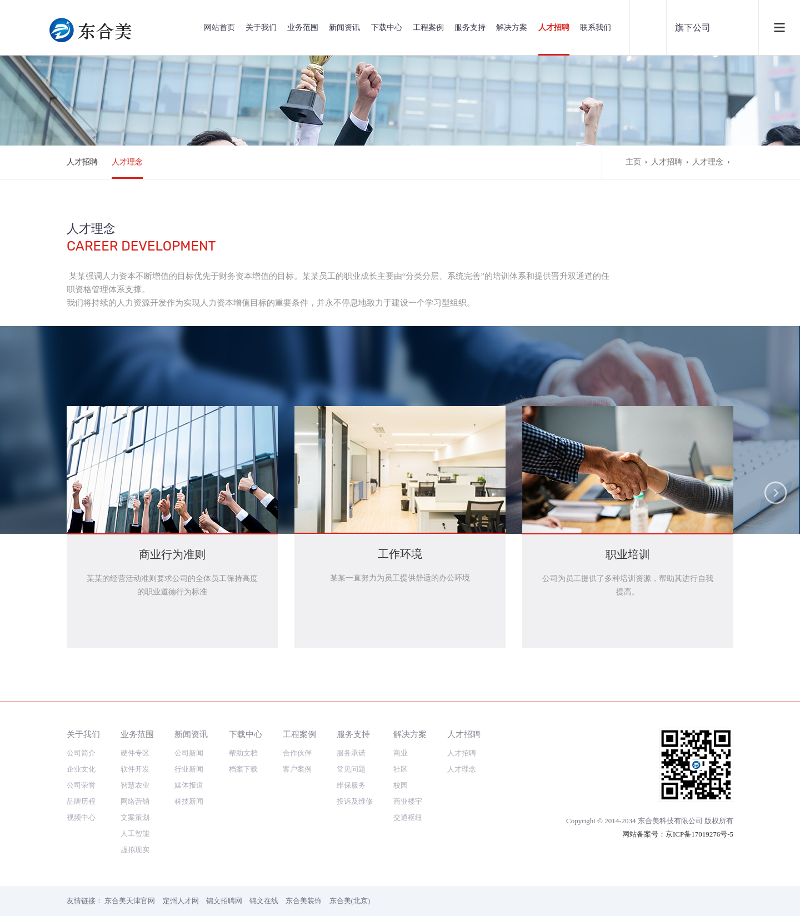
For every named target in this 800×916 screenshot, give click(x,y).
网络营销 (135, 801)
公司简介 (81, 753)
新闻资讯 (344, 27)
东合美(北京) (350, 901)
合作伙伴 (297, 753)
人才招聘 (553, 27)
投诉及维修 (355, 801)
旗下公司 (693, 27)
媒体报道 (188, 785)
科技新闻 (188, 801)
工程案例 (428, 27)
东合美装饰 (304, 901)
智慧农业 (135, 785)
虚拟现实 (135, 849)
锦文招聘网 (224, 901)
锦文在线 (263, 901)
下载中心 (386, 27)
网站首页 (219, 27)
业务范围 (302, 27)
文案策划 (135, 817)
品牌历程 (81, 801)
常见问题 (351, 769)
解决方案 (511, 27)
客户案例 (297, 769)
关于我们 (261, 27)
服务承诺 (351, 753)
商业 (400, 753)
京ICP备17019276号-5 (699, 834)
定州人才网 (181, 901)
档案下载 (243, 769)
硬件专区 (135, 753)
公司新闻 (188, 753)
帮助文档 (243, 753)
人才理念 (127, 162)
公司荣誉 (81, 785)
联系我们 (595, 27)
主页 (633, 162)
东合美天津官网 (129, 901)
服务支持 (470, 27)
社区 (400, 769)
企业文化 (81, 769)
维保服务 (351, 785)
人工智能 (135, 833)
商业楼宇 (407, 801)
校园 (400, 785)
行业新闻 (188, 769)
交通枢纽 (407, 817)
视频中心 (81, 817)
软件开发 (135, 769)
